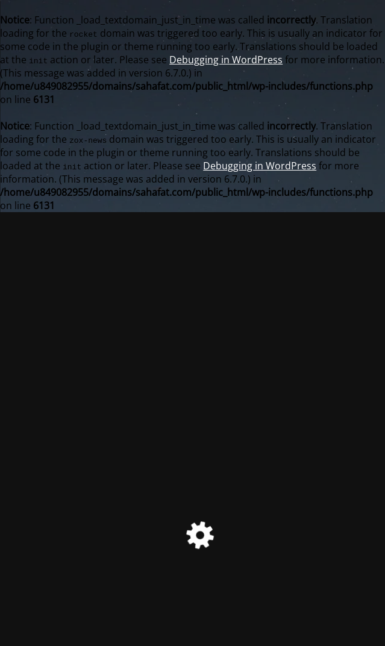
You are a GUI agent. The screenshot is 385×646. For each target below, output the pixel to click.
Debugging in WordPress (226, 59)
